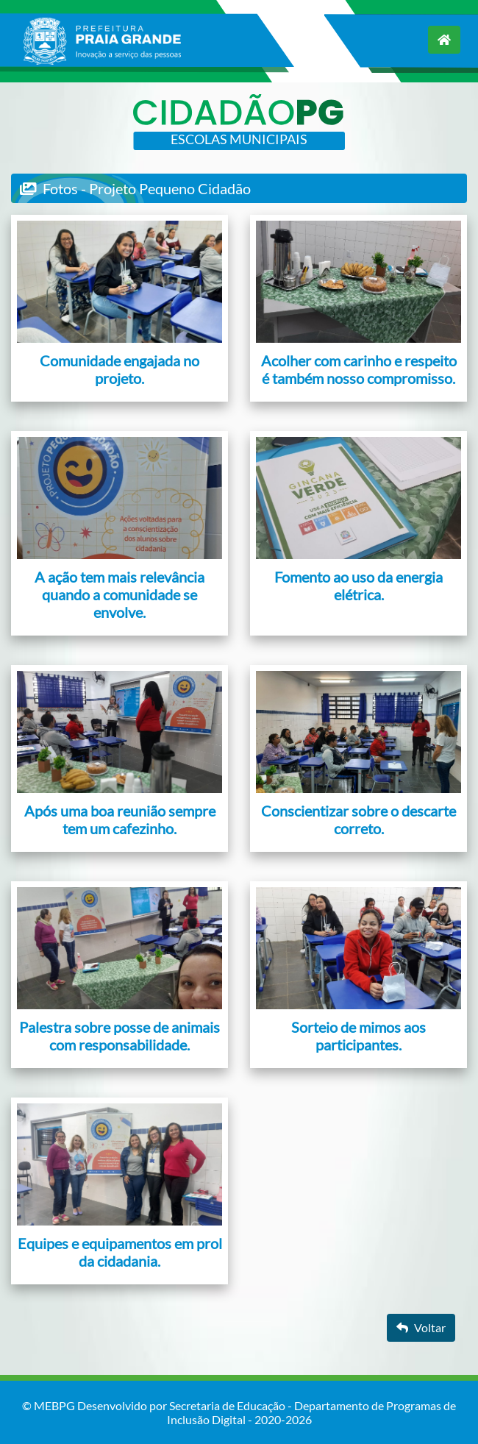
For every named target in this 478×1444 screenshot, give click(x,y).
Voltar (421, 1327)
